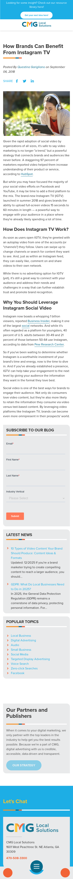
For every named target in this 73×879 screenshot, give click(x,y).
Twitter (24, 81)
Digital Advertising (23, 588)
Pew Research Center (49, 344)
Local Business (21, 583)
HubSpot (27, 174)
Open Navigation (38, 866)
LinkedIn (32, 81)
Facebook (17, 81)
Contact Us (65, 872)
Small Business (21, 597)
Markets (25, 842)
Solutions (11, 842)
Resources (40, 842)
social (26, 325)
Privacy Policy (36, 846)
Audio (15, 592)
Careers (63, 842)
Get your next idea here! (36, 15)
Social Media (19, 602)
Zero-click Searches (24, 616)
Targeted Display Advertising (30, 607)
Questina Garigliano (31, 67)
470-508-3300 (16, 806)
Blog (52, 842)
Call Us (7, 872)
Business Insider (38, 321)
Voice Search (20, 611)
